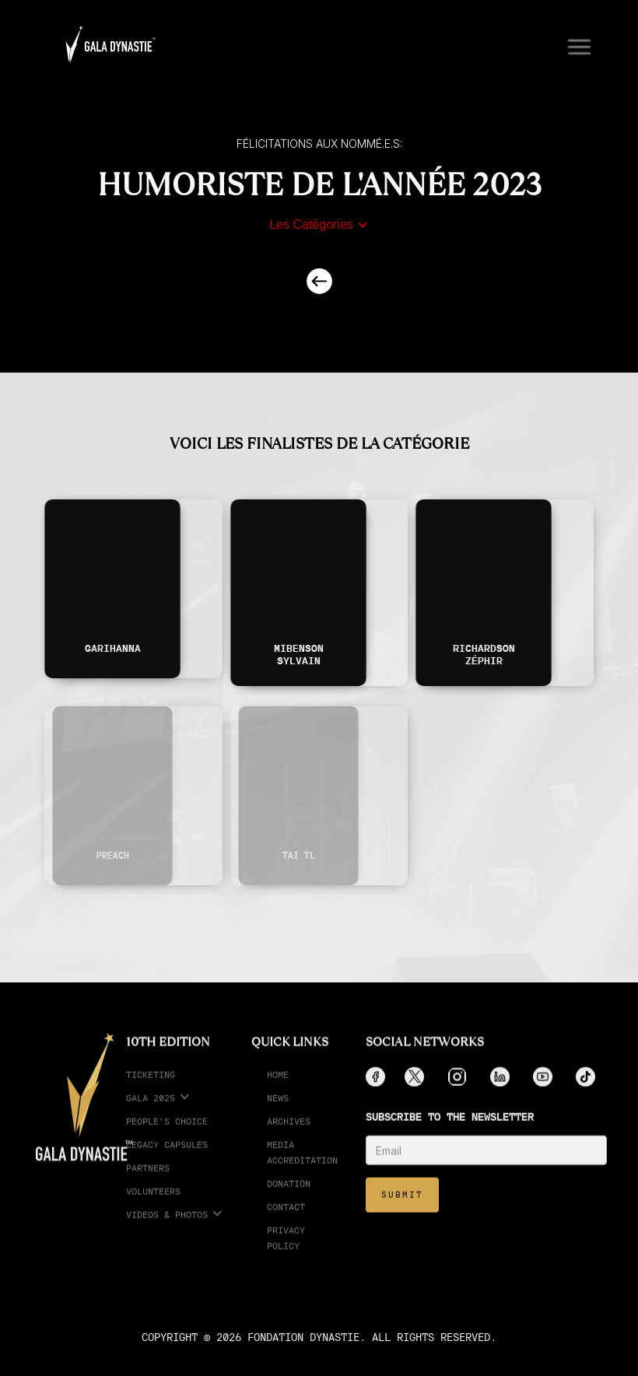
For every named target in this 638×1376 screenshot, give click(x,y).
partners (148, 1178)
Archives (288, 1131)
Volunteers (153, 1201)
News (278, 1108)
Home (278, 1085)
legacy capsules (167, 1155)
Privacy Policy (286, 1248)
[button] (573, 45)
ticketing (150, 1085)
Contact (286, 1217)
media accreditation (302, 1162)
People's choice (167, 1131)
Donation (288, 1193)
